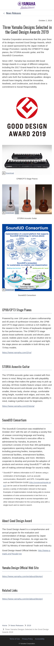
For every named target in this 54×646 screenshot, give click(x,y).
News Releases (11, 13)
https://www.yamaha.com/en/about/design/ (22, 576)
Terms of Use (15, 639)
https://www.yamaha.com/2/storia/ (18, 406)
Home (4, 625)
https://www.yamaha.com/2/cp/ (16, 352)
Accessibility (39, 639)
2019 (29, 625)
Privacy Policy (27, 639)
